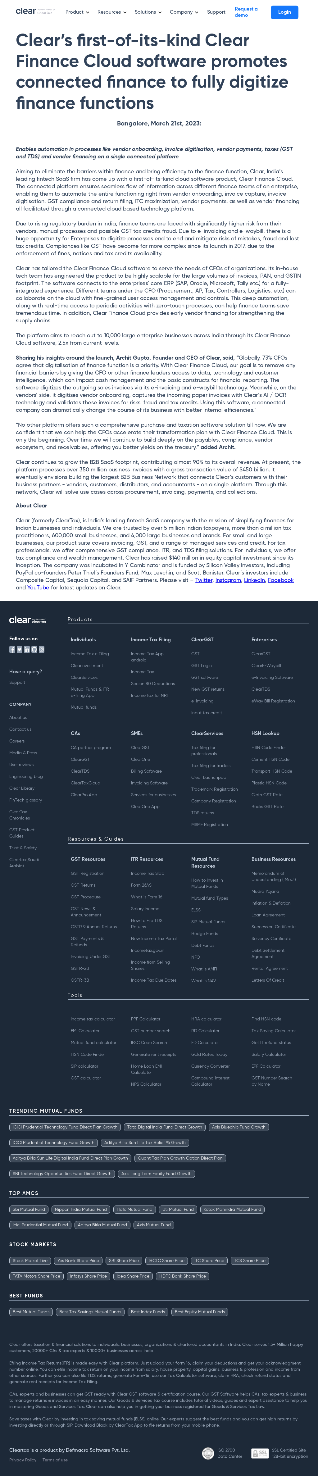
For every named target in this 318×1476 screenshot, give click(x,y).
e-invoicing (202, 701)
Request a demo (246, 12)
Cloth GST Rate (267, 795)
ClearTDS (261, 689)
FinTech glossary (25, 800)
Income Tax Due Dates (153, 980)
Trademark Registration (214, 789)
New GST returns (208, 689)
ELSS (196, 910)
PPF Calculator (145, 1019)
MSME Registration (209, 825)
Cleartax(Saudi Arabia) (24, 863)
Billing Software (146, 771)
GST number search (150, 1031)
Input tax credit (206, 713)
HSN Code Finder (269, 748)
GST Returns (83, 885)
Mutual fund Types (209, 898)
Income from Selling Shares (150, 965)
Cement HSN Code (270, 759)
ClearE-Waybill (266, 666)
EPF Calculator (266, 1066)
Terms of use (55, 1460)
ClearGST (261, 654)
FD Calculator (205, 1043)
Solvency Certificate (271, 939)
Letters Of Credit (268, 980)
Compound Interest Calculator (210, 1081)
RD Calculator (205, 1031)
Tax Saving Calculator (274, 1031)
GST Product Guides (21, 833)
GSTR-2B (80, 968)
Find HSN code (266, 1019)
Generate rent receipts (153, 1054)
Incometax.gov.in (147, 950)
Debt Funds (202, 945)
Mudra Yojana (265, 891)
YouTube (38, 588)
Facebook (281, 580)
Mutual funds (84, 707)
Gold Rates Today (209, 1054)
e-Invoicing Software (272, 677)
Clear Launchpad (208, 777)
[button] (75, 12)
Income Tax (142, 672)
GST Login (201, 666)
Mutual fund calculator (93, 1043)
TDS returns (202, 813)
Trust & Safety (23, 848)
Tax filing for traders (210, 766)
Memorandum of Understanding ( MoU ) (274, 876)
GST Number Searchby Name (272, 1081)
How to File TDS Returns (146, 924)
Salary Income (145, 909)
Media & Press (23, 753)
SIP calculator (84, 1066)
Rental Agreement (270, 968)
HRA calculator (206, 1019)
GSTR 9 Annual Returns (94, 927)
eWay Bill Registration (273, 701)
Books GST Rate (268, 807)
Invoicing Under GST (91, 957)
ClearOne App (145, 807)
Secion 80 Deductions (153, 684)
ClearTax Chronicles (19, 815)
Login (284, 12)
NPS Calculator (146, 1084)
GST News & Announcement (86, 912)
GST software (204, 677)
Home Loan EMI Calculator (146, 1069)
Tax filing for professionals (204, 751)
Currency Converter (210, 1066)
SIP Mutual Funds (208, 922)
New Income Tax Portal (154, 939)
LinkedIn (254, 580)
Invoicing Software (149, 783)
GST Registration (87, 873)
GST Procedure (86, 897)
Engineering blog (26, 776)
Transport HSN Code (272, 771)
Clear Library (21, 788)
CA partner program (91, 748)
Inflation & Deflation (271, 903)
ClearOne (140, 759)
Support (216, 12)
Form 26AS (141, 885)
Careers (17, 741)
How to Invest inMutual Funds (207, 883)
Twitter (203, 580)
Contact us (20, 729)
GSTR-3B (80, 980)
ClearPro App (84, 795)
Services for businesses (153, 795)
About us (18, 717)
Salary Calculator (269, 1054)
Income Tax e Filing (90, 654)
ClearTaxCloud (85, 783)
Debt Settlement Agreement (268, 953)
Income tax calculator (93, 1019)
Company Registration (213, 801)
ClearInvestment (87, 666)
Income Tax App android (147, 657)
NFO (195, 957)
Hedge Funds (204, 934)
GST (195, 654)
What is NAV (203, 981)
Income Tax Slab (147, 873)
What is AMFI (204, 969)
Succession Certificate (274, 927)
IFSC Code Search (149, 1043)
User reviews (21, 765)
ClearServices (84, 677)
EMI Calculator (85, 1031)
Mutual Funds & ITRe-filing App (90, 692)
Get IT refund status (271, 1043)
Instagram (228, 580)
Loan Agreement (268, 915)
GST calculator (86, 1078)
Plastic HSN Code (269, 783)
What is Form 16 (146, 897)
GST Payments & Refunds (87, 942)
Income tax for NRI (149, 695)
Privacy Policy (22, 1460)
